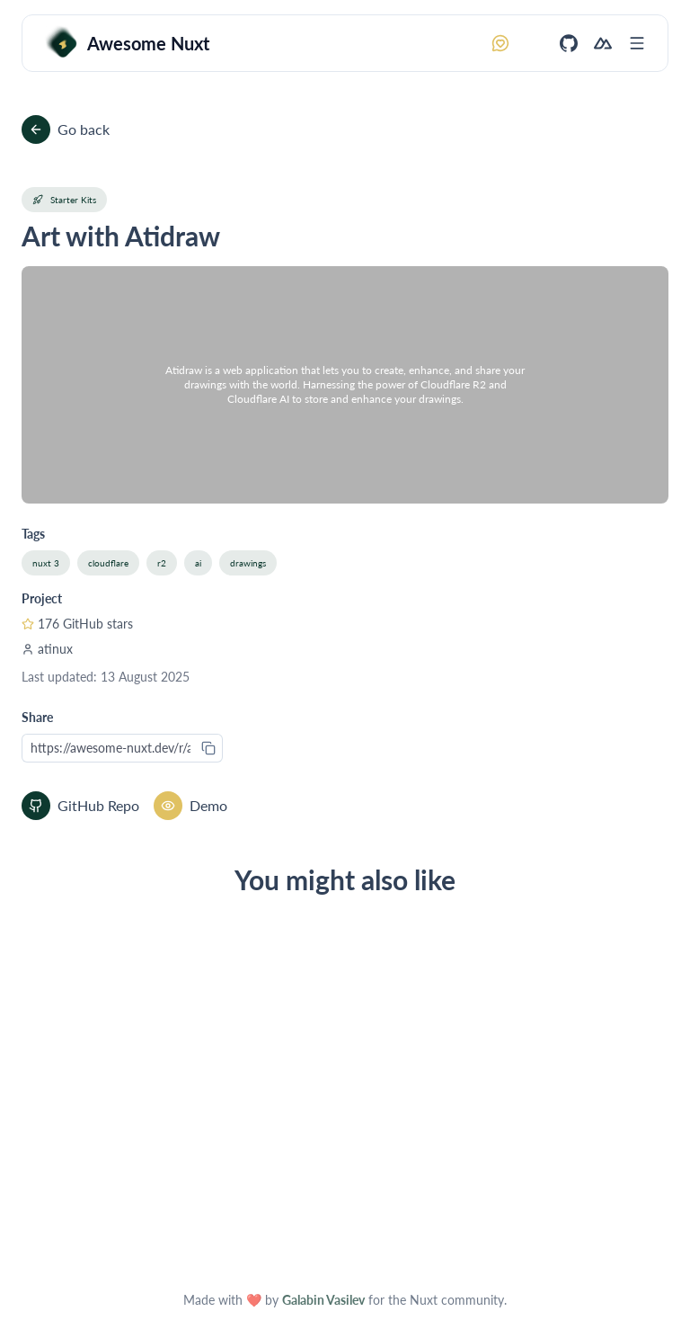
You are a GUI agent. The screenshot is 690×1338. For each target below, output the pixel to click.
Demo (190, 805)
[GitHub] (568, 43)
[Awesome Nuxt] (126, 43)
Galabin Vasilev (323, 1299)
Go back (66, 129)
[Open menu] (637, 43)
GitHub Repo (80, 805)
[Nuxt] (602, 43)
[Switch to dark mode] (534, 43)
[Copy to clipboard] (208, 748)
